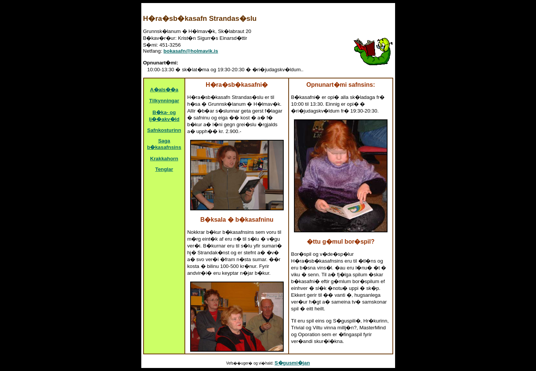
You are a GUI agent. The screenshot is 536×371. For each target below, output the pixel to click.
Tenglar (164, 169)
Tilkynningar (164, 100)
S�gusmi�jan (292, 363)
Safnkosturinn (164, 130)
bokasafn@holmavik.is (191, 51)
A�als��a (164, 89)
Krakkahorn (164, 158)
